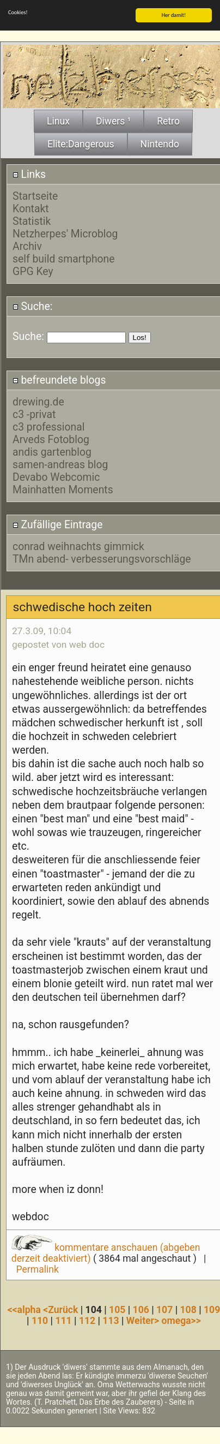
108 (188, 1309)
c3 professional (49, 427)
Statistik (32, 221)
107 (164, 1309)
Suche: (33, 306)
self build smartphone (64, 259)
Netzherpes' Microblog (65, 234)
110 (40, 1320)
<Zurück (62, 1309)
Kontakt (31, 208)
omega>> (180, 1320)
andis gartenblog (52, 452)
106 (141, 1309)
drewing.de (38, 402)
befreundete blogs (59, 380)
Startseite (35, 196)
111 (63, 1320)
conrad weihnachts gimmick (78, 546)
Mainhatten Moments (63, 490)
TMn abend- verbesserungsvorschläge (102, 558)
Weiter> (144, 1320)
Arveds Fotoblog (51, 439)
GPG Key (33, 271)
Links (29, 174)
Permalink (37, 1269)
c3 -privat (34, 414)
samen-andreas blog (60, 464)
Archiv (27, 246)
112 (87, 1320)
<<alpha (26, 1309)
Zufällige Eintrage (58, 524)
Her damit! (174, 15)
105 (117, 1309)
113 (110, 1320)
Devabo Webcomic (56, 477)
